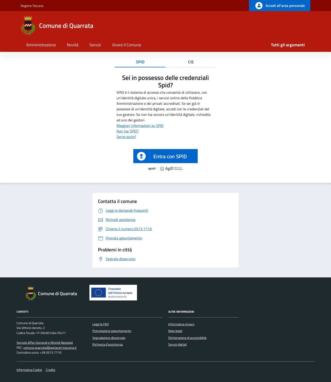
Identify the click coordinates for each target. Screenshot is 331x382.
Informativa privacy (181, 324)
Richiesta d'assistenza (107, 344)
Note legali (175, 330)
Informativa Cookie (29, 369)
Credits (50, 369)
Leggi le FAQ (100, 324)
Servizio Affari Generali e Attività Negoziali (45, 342)
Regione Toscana (32, 5)
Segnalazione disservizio (108, 337)
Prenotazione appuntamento (111, 330)
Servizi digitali (177, 344)
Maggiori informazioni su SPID (140, 125)
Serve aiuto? (126, 136)
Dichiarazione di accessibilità (187, 337)
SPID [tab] (140, 62)
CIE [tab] (191, 62)
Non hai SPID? (128, 131)
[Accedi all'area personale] (279, 5)
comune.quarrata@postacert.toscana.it (50, 347)
